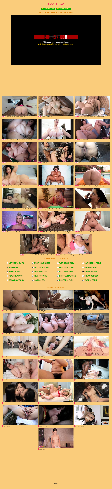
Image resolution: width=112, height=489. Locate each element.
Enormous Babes (63, 9)
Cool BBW (56, 4)
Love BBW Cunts (48, 9)
